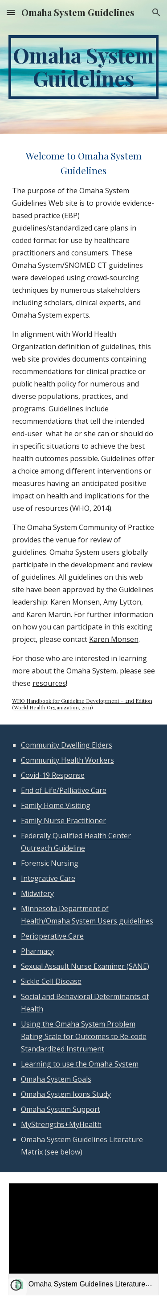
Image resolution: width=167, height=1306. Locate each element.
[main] (83, 67)
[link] (83, 1239)
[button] (10, 12)
